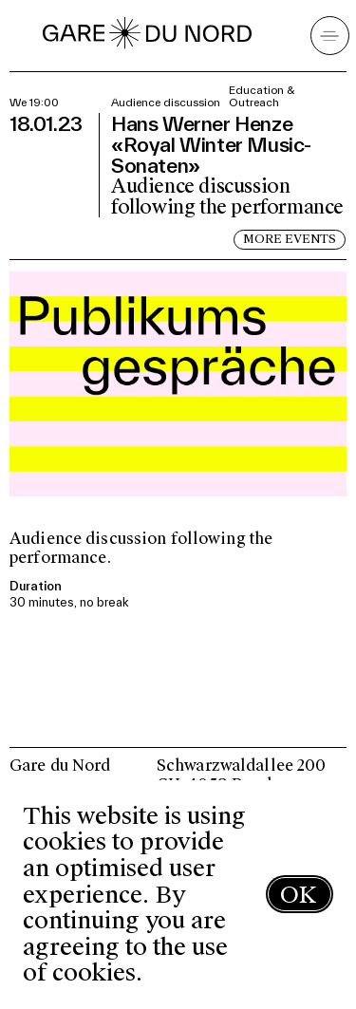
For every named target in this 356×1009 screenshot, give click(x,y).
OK (298, 894)
